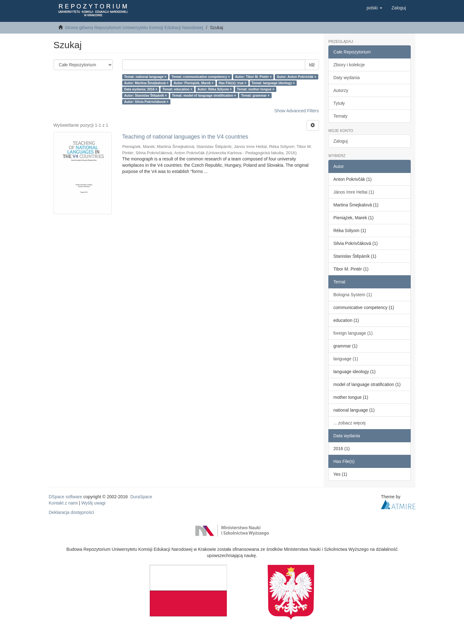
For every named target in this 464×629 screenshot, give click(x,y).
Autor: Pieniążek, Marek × (194, 83)
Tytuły (339, 103)
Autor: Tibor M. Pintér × (253, 77)
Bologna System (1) (352, 294)
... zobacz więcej (349, 422)
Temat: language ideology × (273, 83)
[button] (374, 8)
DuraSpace (141, 496)
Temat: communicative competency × (201, 77)
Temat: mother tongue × (255, 89)
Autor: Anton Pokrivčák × (296, 77)
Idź (312, 64)
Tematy (340, 116)
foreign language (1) (353, 333)
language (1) (345, 358)
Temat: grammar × (255, 95)
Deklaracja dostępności (71, 512)
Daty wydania (346, 77)
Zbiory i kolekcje (349, 64)
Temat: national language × (145, 77)
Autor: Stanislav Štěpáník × (145, 95)
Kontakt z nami (63, 502)
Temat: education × (177, 89)
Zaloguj (340, 141)
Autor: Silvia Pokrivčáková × (146, 102)
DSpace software (65, 496)
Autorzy (340, 90)
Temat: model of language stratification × (204, 95)
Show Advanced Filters (296, 110)
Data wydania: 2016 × (140, 89)
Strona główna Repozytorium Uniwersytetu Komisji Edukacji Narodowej (134, 27)
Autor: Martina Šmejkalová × (146, 83)
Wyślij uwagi (93, 502)
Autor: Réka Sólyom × (214, 89)
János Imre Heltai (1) (353, 192)
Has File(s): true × (232, 83)
